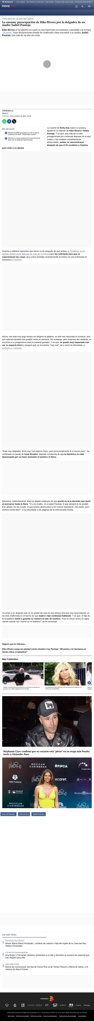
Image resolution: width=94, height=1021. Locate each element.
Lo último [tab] (53, 934)
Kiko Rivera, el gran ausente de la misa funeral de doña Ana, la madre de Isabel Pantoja (22, 139)
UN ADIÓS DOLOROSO (14, 941)
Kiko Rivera (24, 814)
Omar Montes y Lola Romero (35, 2)
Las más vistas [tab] (9, 934)
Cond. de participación (50, 1016)
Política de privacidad (22, 1016)
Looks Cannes (49, 2)
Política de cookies (36, 1016)
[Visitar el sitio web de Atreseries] (47, 1005)
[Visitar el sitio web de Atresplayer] (79, 1005)
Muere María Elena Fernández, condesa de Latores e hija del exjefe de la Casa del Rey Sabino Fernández (45, 944)
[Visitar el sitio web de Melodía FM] (71, 1005)
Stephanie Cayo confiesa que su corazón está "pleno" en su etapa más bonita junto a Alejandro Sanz (46, 753)
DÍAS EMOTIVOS (12, 964)
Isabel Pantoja (38, 814)
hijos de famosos (8, 814)
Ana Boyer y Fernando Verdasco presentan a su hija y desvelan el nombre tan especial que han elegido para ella (47, 956)
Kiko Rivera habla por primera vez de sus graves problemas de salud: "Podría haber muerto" (22, 133)
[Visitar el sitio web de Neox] (23, 1005)
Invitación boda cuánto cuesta (64, 2)
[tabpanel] (47, 955)
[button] (82, 6)
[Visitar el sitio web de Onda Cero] (55, 1005)
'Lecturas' (7, 32)
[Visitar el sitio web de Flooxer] (87, 1005)
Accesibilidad (82, 1016)
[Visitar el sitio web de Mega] (39, 1005)
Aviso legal (11, 1016)
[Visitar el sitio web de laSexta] (15, 1005)
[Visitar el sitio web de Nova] (31, 1005)
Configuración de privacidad (67, 1016)
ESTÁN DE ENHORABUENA (16, 953)
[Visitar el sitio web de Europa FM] (63, 1005)
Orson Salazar (20, 2)
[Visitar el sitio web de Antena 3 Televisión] (7, 1005)
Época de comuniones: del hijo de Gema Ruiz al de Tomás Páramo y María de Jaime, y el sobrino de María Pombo (46, 968)
